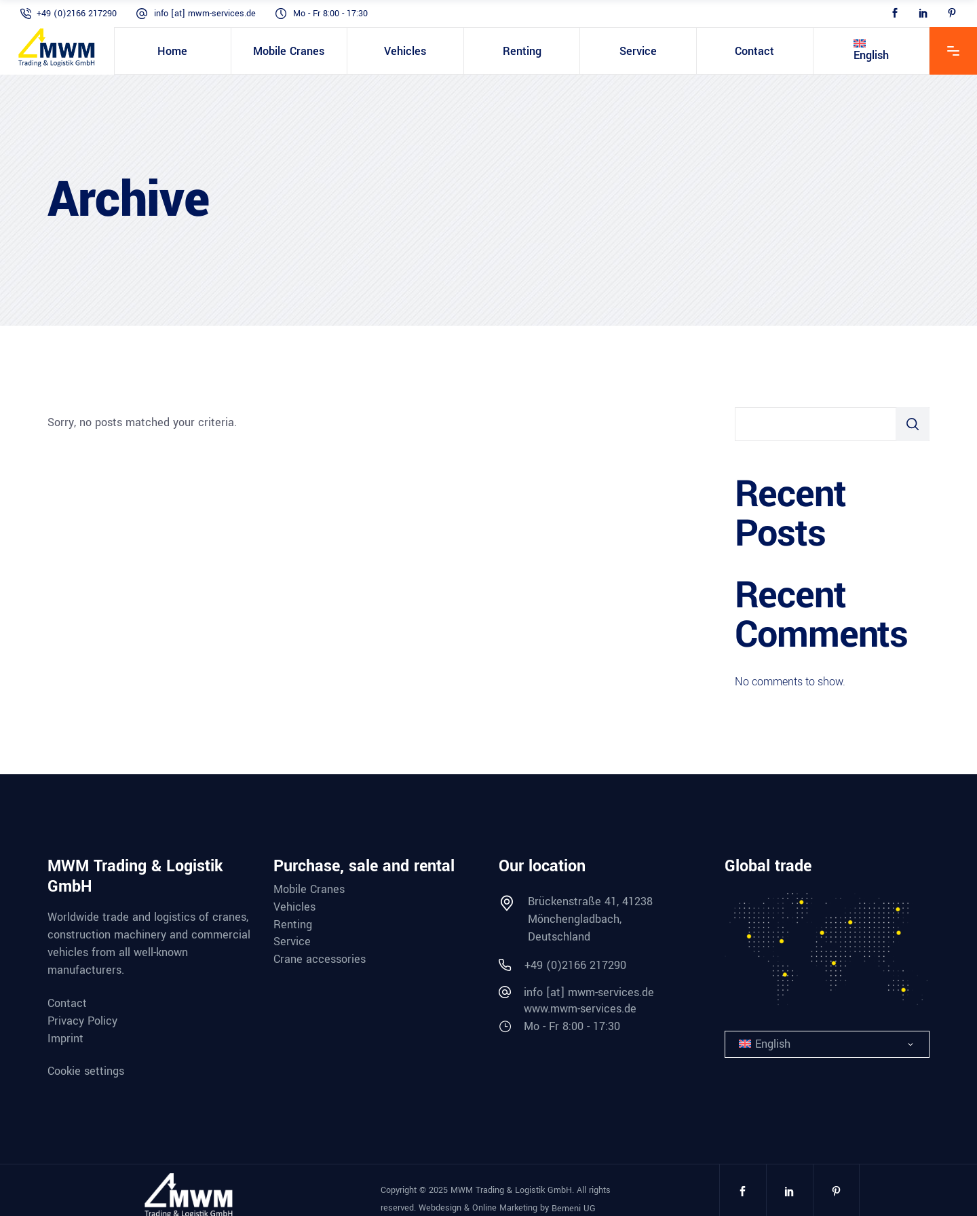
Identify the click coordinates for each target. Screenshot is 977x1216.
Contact (67, 1003)
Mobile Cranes (309, 889)
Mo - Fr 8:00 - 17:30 (330, 13)
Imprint (65, 1039)
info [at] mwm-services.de (205, 13)
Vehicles (294, 907)
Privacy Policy (82, 1021)
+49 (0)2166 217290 (77, 13)
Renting (292, 925)
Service (292, 942)
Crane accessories (319, 959)
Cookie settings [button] (85, 1070)
